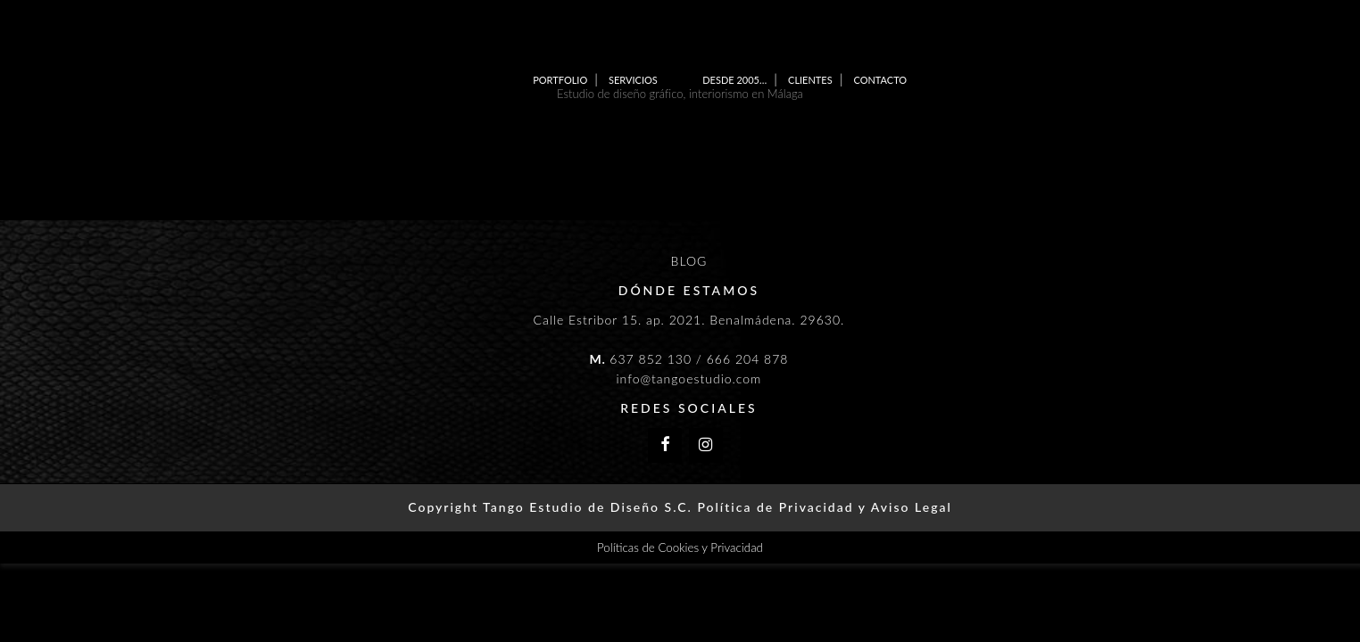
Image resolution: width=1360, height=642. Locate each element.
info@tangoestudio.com (688, 378)
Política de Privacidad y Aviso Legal (824, 506)
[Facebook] (665, 445)
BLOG (689, 260)
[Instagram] (706, 445)
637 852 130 (651, 358)
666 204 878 (748, 358)
